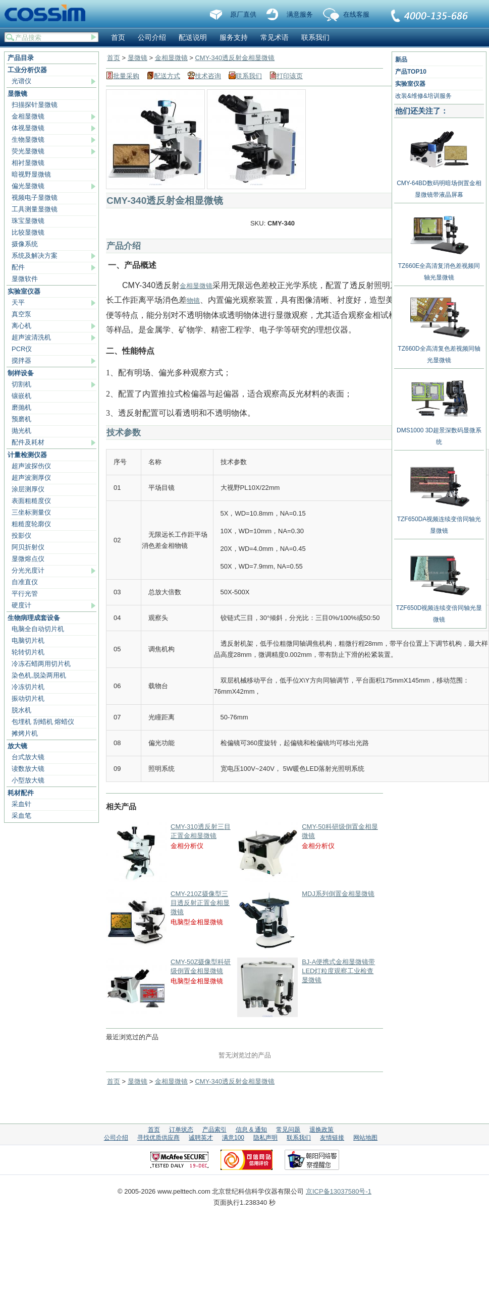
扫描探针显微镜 (35, 104)
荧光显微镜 (28, 151)
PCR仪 (22, 349)
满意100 (233, 1137)
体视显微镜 (28, 128)
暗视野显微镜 (31, 174)
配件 (18, 267)
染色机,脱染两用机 (39, 675)
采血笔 (21, 815)
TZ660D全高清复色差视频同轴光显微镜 (439, 351)
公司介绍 (152, 37)
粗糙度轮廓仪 (31, 524)
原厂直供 (243, 14)
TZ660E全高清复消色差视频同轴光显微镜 (439, 268)
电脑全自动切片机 (38, 629)
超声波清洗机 (31, 337)
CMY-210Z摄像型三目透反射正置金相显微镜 (200, 903)
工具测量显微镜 (35, 209)
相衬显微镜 (28, 162)
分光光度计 (28, 570)
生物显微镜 (28, 139)
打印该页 (290, 76)
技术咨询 (208, 76)
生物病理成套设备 (34, 618)
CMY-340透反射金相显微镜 (235, 58)
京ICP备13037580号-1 (338, 1191)
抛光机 (21, 430)
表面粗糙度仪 (31, 500)
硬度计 (21, 605)
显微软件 (25, 279)
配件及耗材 (28, 442)
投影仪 (21, 535)
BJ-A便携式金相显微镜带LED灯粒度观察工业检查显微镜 (338, 971)
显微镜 (17, 93)
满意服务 (300, 14)
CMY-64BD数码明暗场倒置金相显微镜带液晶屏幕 (439, 185)
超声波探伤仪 (31, 466)
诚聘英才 (201, 1137)
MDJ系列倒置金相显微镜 (338, 893)
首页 (118, 37)
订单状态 (181, 1129)
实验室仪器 (24, 291)
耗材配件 (21, 793)
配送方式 (167, 76)
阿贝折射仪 (28, 547)
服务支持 (234, 37)
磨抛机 (21, 407)
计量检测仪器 (27, 455)
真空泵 (21, 314)
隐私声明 (265, 1137)
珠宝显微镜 (28, 220)
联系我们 (430, 17)
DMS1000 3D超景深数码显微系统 (439, 432)
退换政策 (321, 1129)
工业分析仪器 (27, 70)
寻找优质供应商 (158, 1137)
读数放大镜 (28, 768)
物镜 (193, 300)
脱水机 (21, 710)
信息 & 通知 (251, 1129)
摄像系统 (25, 244)
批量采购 (126, 76)
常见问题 (288, 1129)
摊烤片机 (25, 733)
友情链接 (332, 1137)
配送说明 (193, 37)
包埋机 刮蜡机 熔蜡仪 (43, 721)
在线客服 (356, 14)
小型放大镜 (28, 780)
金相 (186, 286)
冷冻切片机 (28, 687)
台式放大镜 (28, 757)
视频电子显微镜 (35, 197)
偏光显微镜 (28, 186)
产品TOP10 (410, 71)
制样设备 (21, 373)
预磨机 (21, 419)
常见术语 (274, 37)
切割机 (21, 384)
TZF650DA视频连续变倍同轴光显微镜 (439, 521)
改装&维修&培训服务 (423, 95)
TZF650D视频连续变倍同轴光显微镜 (439, 610)
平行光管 (25, 593)
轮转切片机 (28, 652)
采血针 (21, 804)
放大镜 (17, 746)
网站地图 (365, 1137)
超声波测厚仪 (31, 477)
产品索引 (214, 1129)
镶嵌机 (21, 396)
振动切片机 (28, 698)
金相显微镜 (28, 116)
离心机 (21, 325)
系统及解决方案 (35, 255)
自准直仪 (25, 582)
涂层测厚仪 (28, 489)
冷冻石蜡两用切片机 (41, 663)
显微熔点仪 (28, 559)
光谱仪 (21, 81)
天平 (18, 302)
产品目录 (21, 58)
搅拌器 (21, 360)
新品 (401, 59)
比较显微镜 (28, 232)
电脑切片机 (28, 640)
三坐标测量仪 (31, 512)
